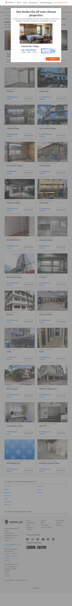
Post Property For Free (61, 2)
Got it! (53, 59)
